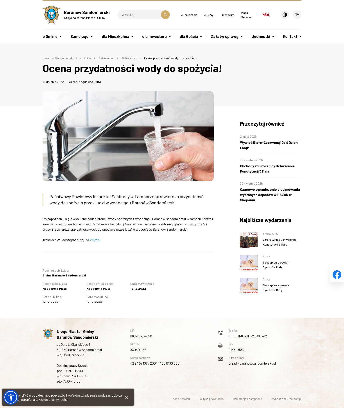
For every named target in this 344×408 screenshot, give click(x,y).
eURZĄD (209, 15)
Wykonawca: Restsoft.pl (286, 399)
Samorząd (79, 36)
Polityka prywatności (211, 399)
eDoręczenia (189, 15)
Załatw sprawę (224, 36)
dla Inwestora (154, 36)
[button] (10, 397)
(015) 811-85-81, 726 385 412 (248, 336)
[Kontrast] (284, 14)
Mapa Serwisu (181, 399)
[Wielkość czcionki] (297, 14)
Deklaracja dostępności (248, 399)
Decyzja (94, 240)
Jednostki (261, 36)
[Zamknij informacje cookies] (126, 397)
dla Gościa (189, 36)
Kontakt (290, 36)
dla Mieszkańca (115, 36)
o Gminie (50, 36)
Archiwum (228, 15)
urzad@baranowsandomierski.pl (252, 363)
